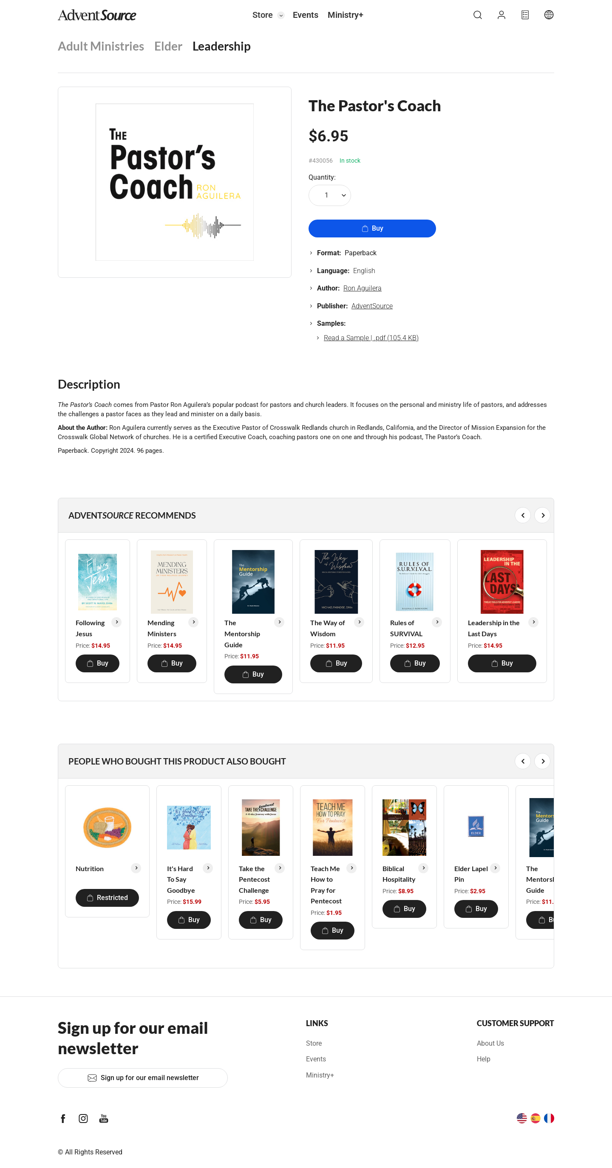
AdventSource (372, 306)
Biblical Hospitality (399, 873)
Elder (168, 46)
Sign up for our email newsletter (143, 1078)
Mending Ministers (161, 628)
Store (262, 15)
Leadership (222, 46)
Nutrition (90, 868)
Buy (372, 228)
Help (483, 1059)
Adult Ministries (101, 46)
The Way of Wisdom (327, 628)
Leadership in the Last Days (494, 628)
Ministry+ (345, 15)
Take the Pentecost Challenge (254, 879)
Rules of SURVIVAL (406, 628)
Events (305, 15)
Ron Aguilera (362, 288)
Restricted (107, 898)
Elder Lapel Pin (471, 873)
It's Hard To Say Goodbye (181, 879)
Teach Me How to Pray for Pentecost (326, 884)
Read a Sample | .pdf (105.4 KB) (371, 338)
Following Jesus (90, 628)
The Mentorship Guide (242, 633)
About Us (490, 1043)
